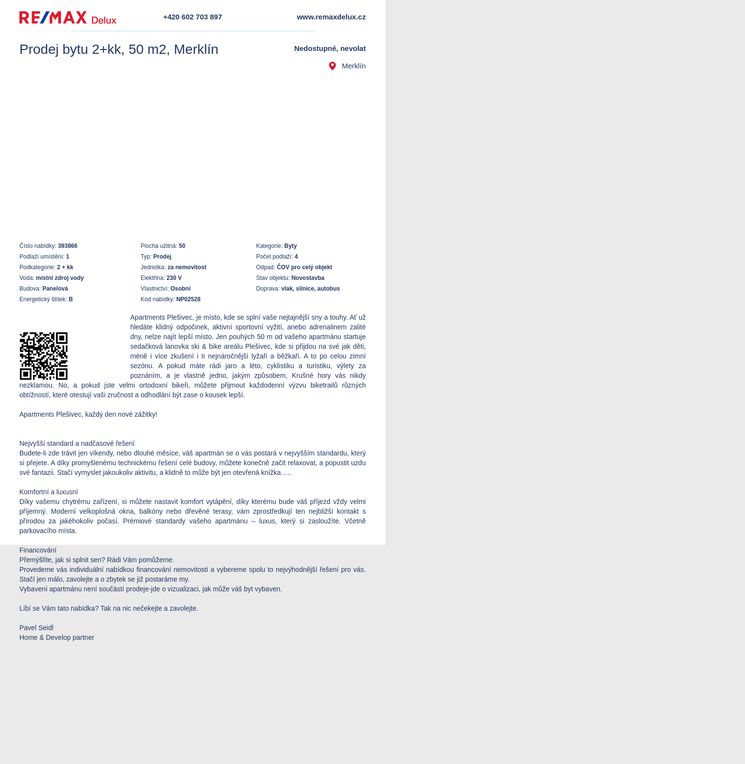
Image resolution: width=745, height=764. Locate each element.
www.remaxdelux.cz (331, 17)
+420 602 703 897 (192, 17)
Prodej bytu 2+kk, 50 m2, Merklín (118, 49)
